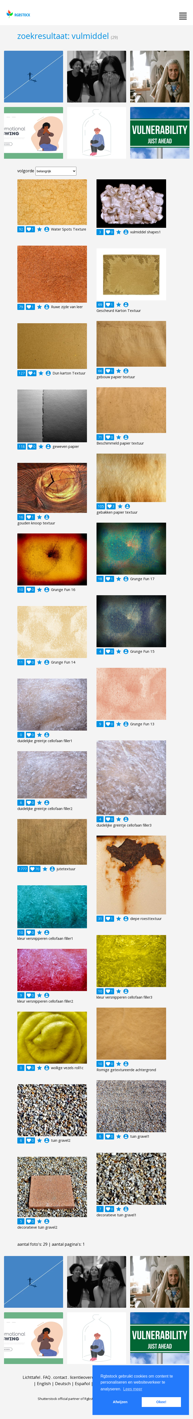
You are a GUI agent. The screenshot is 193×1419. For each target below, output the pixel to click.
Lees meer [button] (132, 1389)
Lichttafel (31, 1377)
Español (82, 1383)
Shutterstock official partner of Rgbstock (68, 1398)
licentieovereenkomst (90, 1377)
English (44, 1383)
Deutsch (63, 1383)
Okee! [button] (161, 1402)
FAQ (47, 1377)
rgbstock (17, 14)
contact (60, 1377)
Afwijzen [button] (120, 1402)
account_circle (47, 229)
